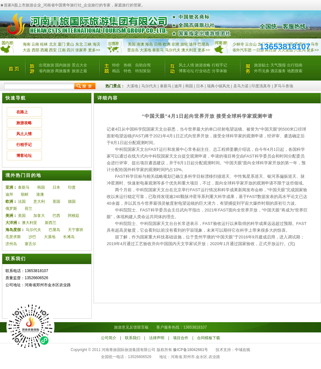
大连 (26, 50)
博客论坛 (186, 71)
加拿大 (39, 215)
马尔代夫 (173, 50)
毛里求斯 (13, 237)
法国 (22, 201)
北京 (53, 44)
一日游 (258, 50)
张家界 (81, 50)
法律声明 (156, 338)
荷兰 (28, 208)
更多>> (94, 50)
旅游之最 (79, 71)
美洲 (9, 215)
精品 (116, 71)
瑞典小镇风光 (218, 86)
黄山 (70, 44)
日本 (200, 86)
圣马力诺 (241, 86)
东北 (79, 44)
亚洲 (9, 187)
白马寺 (312, 44)
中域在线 (242, 350)
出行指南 (294, 65)
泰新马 (158, 50)
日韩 (158, 44)
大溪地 (145, 50)
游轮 (184, 44)
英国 (56, 201)
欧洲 (166, 44)
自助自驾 (143, 65)
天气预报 (278, 65)
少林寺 (238, 44)
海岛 (149, 44)
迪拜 (193, 44)
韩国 (189, 86)
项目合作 (180, 338)
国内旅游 (62, 65)
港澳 (140, 44)
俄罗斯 (11, 208)
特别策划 (143, 71)
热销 (127, 65)
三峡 (88, 44)
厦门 (61, 44)
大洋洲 (11, 222)
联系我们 (132, 338)
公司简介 (108, 338)
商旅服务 (62, 71)
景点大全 (79, 65)
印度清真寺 (261, 86)
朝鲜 (25, 194)
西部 (35, 50)
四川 (70, 50)
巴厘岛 (203, 44)
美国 (132, 44)
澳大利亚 (189, 50)
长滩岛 (69, 237)
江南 (62, 50)
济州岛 (11, 244)
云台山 (251, 44)
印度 (72, 187)
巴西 (56, 215)
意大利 (39, 201)
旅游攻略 (202, 65)
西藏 (44, 50)
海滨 (96, 44)
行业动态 (202, 71)
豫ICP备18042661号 (190, 350)
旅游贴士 (261, 65)
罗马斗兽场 (283, 86)
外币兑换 (261, 71)
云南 (35, 44)
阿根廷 (73, 215)
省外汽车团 (241, 50)
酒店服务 (278, 71)
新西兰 (50, 222)
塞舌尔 (30, 244)
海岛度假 (13, 229)
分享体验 (219, 71)
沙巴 (32, 237)
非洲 (175, 44)
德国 (72, 201)
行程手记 (219, 65)
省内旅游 (46, 71)
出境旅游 (46, 65)
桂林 (44, 44)
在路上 (22, 112)
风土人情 (186, 65)
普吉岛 (133, 50)
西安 (53, 50)
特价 (116, 65)
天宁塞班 (75, 229)
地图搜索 (294, 71)
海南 (26, 44)
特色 (127, 71)
